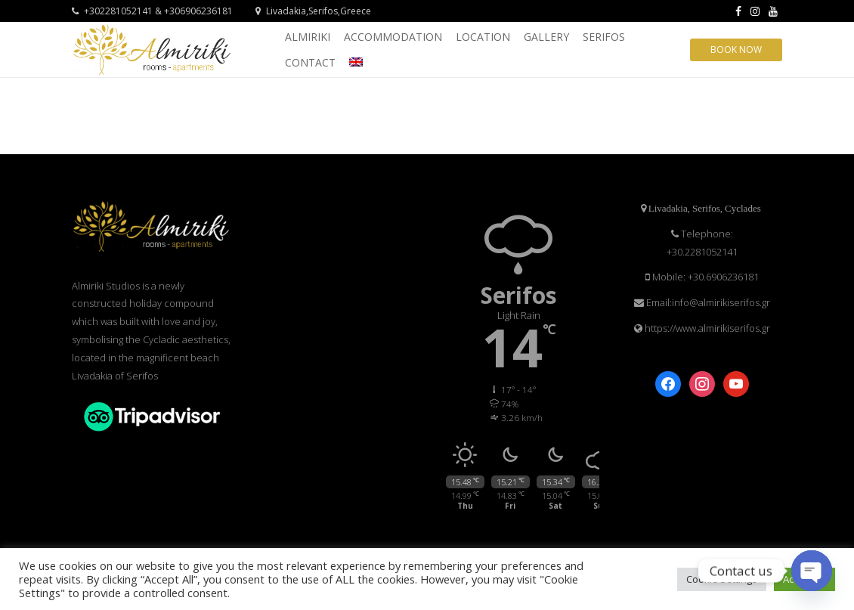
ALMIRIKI (307, 36)
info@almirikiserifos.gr (721, 302)
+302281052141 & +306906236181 (152, 11)
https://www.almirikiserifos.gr (706, 328)
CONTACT (310, 62)
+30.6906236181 (723, 276)
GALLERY (546, 36)
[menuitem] (356, 62)
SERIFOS (604, 36)
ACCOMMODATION (393, 36)
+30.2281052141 (702, 252)
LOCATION (483, 36)
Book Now (736, 49)
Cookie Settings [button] (721, 579)
